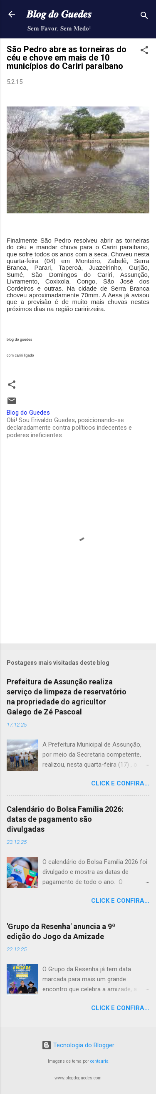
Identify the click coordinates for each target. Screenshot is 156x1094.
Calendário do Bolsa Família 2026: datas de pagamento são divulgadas (65, 819)
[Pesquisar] (144, 17)
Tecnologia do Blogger (78, 1045)
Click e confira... (120, 783)
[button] (144, 51)
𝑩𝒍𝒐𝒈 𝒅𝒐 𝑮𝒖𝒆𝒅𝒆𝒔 (59, 14)
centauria (99, 1061)
